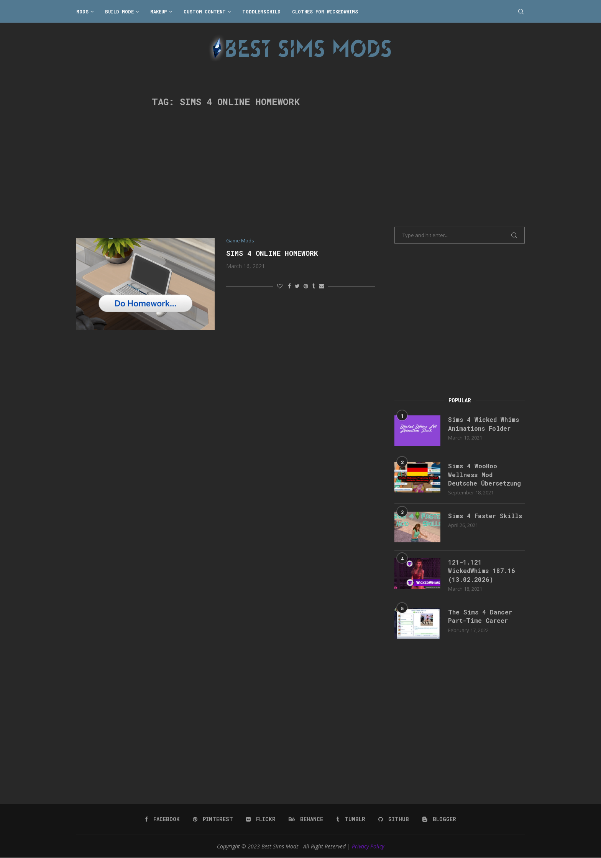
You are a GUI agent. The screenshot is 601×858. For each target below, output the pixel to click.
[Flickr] (261, 819)
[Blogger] (439, 819)
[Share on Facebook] (289, 286)
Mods (82, 11)
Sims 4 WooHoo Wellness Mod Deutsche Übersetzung (484, 474)
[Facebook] (162, 819)
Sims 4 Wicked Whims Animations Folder (483, 423)
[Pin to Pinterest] (306, 286)
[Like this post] (279, 286)
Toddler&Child (261, 11)
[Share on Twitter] (297, 286)
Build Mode (119, 11)
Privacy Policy (368, 846)
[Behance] (306, 819)
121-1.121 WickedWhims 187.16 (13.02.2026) (481, 570)
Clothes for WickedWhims (325, 11)
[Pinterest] (213, 819)
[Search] (521, 11)
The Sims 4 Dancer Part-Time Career (480, 616)
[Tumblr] (350, 819)
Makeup (158, 11)
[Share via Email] (321, 286)
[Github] (393, 819)
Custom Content (205, 11)
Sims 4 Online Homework (272, 253)
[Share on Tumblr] (313, 286)
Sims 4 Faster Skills (485, 516)
